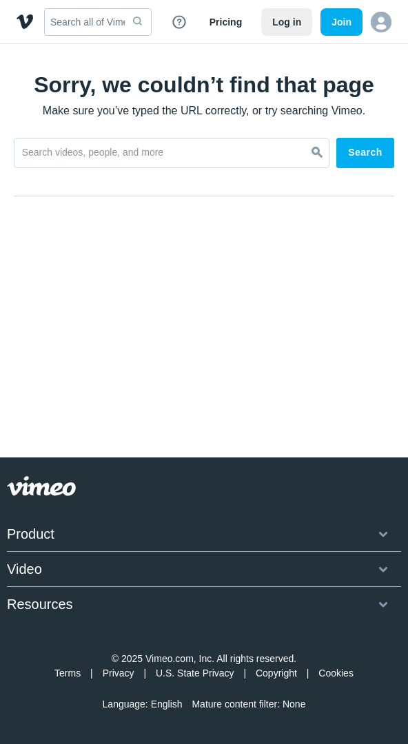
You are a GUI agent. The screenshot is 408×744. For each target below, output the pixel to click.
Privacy (118, 673)
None (294, 704)
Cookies (336, 673)
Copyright (276, 673)
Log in (286, 22)
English (167, 704)
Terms (67, 673)
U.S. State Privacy (195, 673)
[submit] (138, 22)
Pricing (226, 22)
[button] (381, 22)
